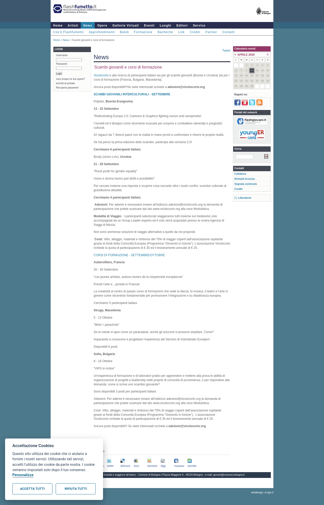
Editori (182, 25)
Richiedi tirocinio (244, 179)
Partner (211, 32)
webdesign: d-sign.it (262, 492)
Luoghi (165, 25)
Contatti (228, 32)
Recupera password (67, 87)
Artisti (73, 25)
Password (61, 63)
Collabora (240, 173)
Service (199, 25)
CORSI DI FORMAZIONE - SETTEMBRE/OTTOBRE (129, 255)
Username (62, 55)
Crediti (195, 32)
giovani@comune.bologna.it (229, 474)
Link (181, 32)
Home (58, 25)
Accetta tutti (32, 489)
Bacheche (165, 32)
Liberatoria (244, 197)
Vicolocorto (101, 75)
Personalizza (22, 475)
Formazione (143, 32)
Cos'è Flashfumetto (68, 32)
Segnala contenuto (245, 184)
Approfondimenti (102, 32)
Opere (102, 25)
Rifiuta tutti (76, 489)
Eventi (149, 25)
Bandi (124, 32)
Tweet (226, 50)
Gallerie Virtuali (125, 25)
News (87, 25)
